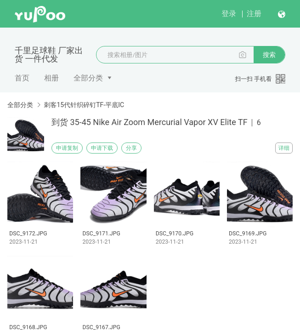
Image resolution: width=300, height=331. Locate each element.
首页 (22, 78)
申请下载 (102, 148)
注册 (254, 13)
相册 (51, 78)
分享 (131, 148)
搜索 (269, 54)
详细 (283, 148)
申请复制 (67, 148)
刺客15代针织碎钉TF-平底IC (84, 104)
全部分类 (88, 78)
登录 (228, 13)
